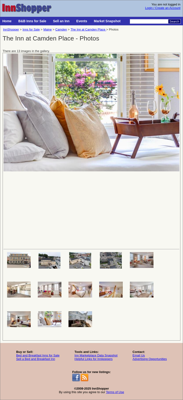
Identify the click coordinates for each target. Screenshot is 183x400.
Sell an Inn (61, 21)
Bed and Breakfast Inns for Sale (38, 355)
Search (174, 21)
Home (7, 21)
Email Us (138, 355)
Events (81, 21)
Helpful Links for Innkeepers (94, 359)
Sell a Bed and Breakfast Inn (35, 359)
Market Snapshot (107, 21)
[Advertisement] (91, 210)
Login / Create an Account (162, 8)
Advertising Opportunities (149, 359)
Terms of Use (115, 392)
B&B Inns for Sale (32, 21)
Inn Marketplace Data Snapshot (96, 355)
